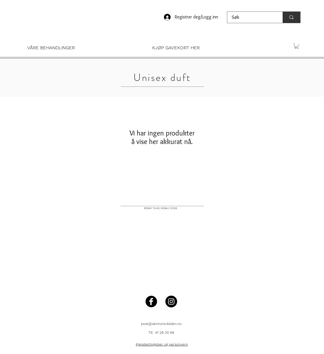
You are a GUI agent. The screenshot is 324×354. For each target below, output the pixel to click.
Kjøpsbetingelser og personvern (162, 344)
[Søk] (251, 17)
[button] (82, 48)
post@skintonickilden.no (161, 324)
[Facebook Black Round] (151, 301)
